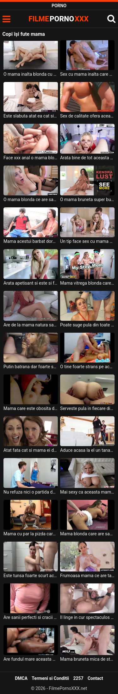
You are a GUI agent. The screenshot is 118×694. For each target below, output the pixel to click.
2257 (78, 678)
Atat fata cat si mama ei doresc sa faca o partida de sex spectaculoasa (30, 450)
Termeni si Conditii (50, 678)
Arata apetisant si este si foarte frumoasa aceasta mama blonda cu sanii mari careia (30, 283)
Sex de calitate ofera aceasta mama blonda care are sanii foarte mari (87, 115)
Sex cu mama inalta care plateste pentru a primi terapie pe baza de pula (87, 74)
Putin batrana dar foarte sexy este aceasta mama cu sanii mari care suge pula (30, 366)
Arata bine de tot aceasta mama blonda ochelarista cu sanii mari (87, 157)
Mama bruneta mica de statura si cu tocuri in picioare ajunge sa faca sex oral (87, 659)
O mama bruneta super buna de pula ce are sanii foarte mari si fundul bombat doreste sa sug (87, 199)
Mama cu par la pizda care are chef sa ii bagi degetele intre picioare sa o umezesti (30, 533)
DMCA (21, 678)
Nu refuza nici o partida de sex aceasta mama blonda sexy (30, 492)
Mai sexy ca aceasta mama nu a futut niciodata (87, 492)
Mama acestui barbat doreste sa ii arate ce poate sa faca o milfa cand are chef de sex (30, 241)
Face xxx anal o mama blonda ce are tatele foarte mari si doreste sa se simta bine (30, 157)
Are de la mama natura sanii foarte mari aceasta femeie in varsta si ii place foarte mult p (30, 324)
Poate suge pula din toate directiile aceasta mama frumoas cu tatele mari (87, 324)
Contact (95, 678)
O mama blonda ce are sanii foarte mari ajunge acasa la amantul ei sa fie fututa (30, 199)
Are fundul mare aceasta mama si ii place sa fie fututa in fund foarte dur (30, 659)
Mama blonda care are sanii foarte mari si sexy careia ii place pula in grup (87, 533)
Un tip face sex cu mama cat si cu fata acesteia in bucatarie (87, 241)
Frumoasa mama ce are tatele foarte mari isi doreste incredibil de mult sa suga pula (87, 575)
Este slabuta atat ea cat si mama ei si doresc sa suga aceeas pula (30, 115)
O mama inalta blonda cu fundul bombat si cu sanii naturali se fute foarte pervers (30, 74)
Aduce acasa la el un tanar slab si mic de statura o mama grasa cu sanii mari (87, 450)
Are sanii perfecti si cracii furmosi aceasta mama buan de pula (30, 617)
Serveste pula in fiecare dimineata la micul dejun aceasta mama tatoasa (87, 408)
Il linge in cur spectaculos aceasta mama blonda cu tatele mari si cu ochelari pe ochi (87, 617)
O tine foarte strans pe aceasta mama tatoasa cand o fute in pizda (87, 366)
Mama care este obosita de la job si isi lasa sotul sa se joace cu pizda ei (30, 408)
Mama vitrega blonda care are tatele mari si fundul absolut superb (87, 283)
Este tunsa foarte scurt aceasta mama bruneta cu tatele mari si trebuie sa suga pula (30, 575)
